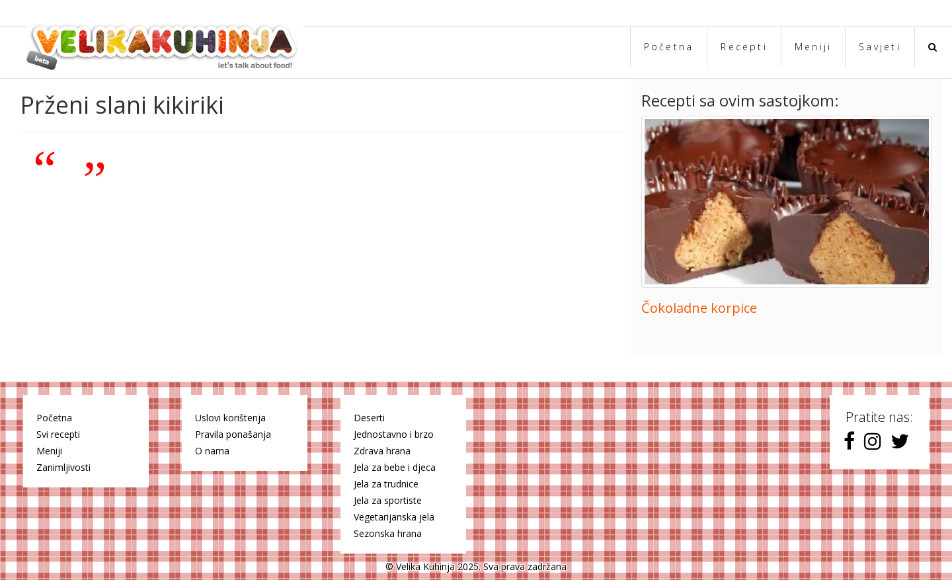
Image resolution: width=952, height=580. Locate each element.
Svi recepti (58, 434)
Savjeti (880, 46)
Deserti (369, 417)
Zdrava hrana (382, 450)
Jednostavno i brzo (394, 434)
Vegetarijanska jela (394, 517)
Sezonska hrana (388, 533)
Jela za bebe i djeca (395, 467)
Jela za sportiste (388, 500)
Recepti (744, 46)
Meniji (813, 46)
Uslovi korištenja (230, 417)
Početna (669, 46)
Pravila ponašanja (233, 434)
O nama (212, 450)
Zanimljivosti (63, 467)
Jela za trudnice (386, 483)
